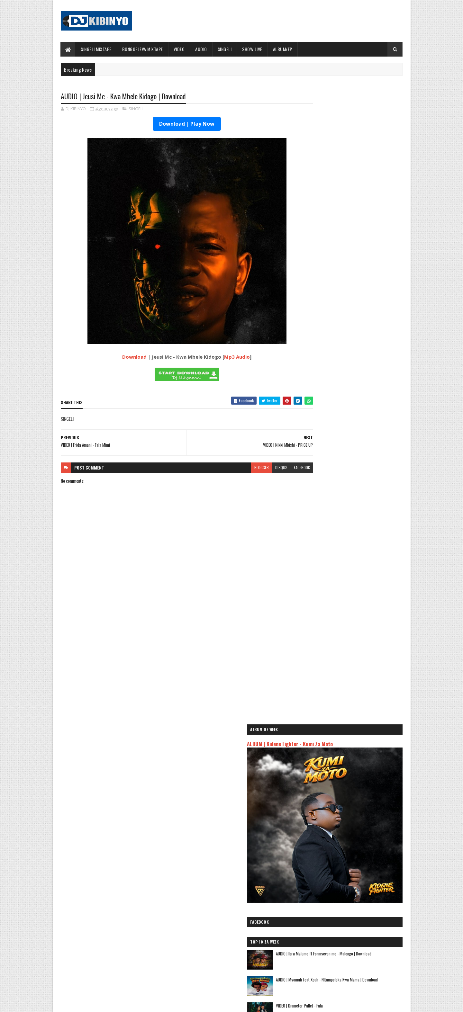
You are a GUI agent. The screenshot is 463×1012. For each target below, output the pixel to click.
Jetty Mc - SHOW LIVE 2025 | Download (237, 918)
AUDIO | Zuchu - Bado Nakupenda (333, 876)
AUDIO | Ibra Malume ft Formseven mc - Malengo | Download (360, 404)
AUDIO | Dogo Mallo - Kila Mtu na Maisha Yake (345, 840)
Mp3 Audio (225, 357)
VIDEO (179, 49)
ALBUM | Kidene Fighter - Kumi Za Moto (343, 244)
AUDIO (201, 49)
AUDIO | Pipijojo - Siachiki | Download (358, 610)
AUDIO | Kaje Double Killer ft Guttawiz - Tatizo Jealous (346, 851)
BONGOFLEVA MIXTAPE (142, 49)
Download (122, 357)
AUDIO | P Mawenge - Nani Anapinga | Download (243, 970)
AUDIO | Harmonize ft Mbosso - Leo (335, 861)
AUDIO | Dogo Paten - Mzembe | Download (362, 532)
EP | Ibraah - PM (341, 636)
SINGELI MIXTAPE (96, 49)
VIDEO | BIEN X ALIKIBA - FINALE (114, 970)
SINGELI (225, 49)
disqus (256, 467)
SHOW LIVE (252, 49)
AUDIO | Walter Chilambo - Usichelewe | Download (245, 944)
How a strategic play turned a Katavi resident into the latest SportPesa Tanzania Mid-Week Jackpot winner (365, 486)
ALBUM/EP (282, 49)
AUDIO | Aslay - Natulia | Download (356, 558)
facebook (277, 467)
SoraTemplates (91, 1003)
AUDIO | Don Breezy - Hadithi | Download (361, 584)
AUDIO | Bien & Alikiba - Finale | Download (362, 506)
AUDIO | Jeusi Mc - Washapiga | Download (340, 832)
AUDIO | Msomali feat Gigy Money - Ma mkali (343, 868)
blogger (237, 467)
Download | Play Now (174, 124)
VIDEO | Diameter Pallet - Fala (352, 453)
